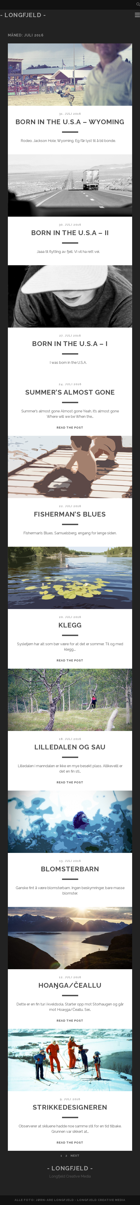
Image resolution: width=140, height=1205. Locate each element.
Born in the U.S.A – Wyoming (70, 122)
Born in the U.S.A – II (70, 233)
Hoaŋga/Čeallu (70, 985)
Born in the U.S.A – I (70, 344)
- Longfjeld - (23, 15)
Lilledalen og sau (70, 747)
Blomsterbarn (70, 869)
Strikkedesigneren (70, 1107)
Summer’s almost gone (70, 392)
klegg (70, 625)
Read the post (70, 427)
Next (75, 1155)
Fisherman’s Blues (70, 514)
